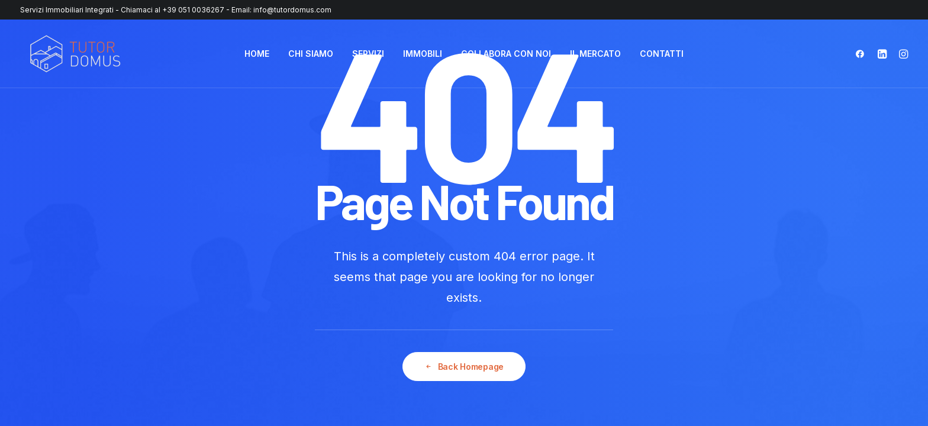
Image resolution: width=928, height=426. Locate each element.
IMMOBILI (422, 54)
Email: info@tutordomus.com (281, 9)
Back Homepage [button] (464, 367)
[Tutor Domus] (75, 54)
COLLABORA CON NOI (506, 54)
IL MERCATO (595, 54)
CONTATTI (662, 54)
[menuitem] (257, 54)
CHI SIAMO (310, 54)
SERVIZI (368, 54)
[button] (863, 54)
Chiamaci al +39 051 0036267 (172, 9)
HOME (256, 54)
